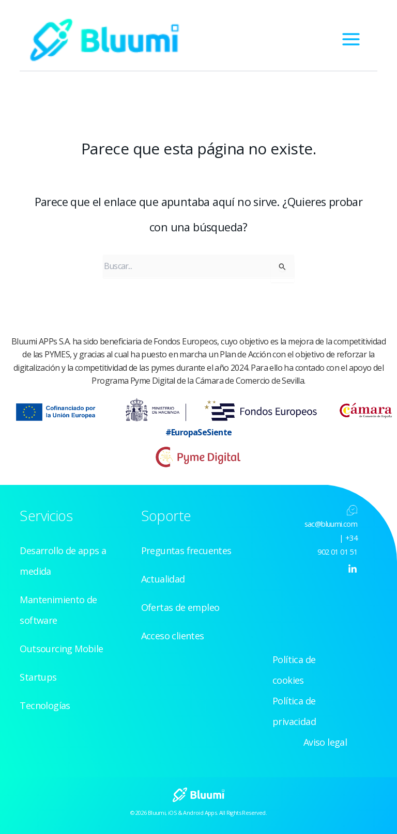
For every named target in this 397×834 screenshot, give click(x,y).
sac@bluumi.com (331, 523)
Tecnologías (45, 705)
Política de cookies (293, 669)
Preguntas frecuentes (186, 550)
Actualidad (163, 579)
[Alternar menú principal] (351, 39)
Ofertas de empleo (180, 607)
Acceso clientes (172, 636)
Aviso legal (325, 742)
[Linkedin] (352, 569)
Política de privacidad (294, 711)
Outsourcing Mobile (61, 648)
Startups (38, 677)
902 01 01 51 (337, 551)
